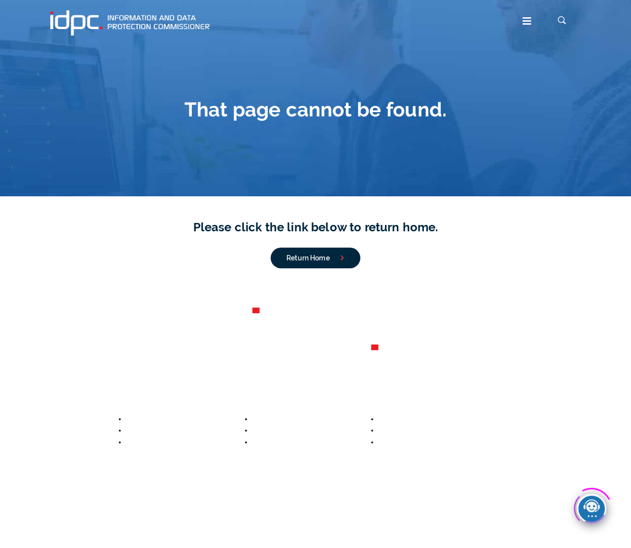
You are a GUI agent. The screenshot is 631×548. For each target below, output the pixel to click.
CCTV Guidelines (280, 419)
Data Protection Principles (421, 442)
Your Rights (271, 430)
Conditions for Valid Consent (300, 442)
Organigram (19, 442)
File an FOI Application (163, 442)
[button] (376, 22)
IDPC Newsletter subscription (344, 527)
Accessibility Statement (173, 527)
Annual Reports (25, 419)
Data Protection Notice (37, 527)
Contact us (18, 454)
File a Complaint (153, 430)
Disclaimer (272, 527)
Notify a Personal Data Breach (176, 419)
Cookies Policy (104, 527)
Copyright (233, 527)
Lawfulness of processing (421, 430)
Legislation (397, 419)
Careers (13, 430)
